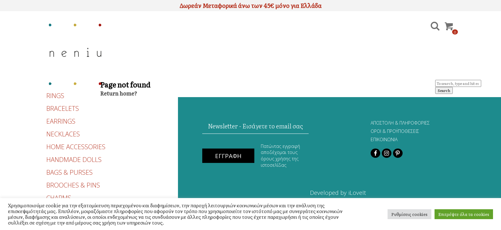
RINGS (55, 95)
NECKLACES (63, 134)
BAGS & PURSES (69, 172)
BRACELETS (62, 108)
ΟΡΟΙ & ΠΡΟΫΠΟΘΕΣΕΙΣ (395, 131)
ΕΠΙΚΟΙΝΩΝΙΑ (384, 139)
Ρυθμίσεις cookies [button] (409, 214)
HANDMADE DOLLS (74, 159)
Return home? (118, 93)
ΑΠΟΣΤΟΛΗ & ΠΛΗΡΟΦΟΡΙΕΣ (400, 123)
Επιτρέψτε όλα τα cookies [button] (463, 214)
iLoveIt (357, 192)
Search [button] (444, 90)
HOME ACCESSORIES (75, 146)
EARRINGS (60, 121)
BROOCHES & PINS (73, 185)
